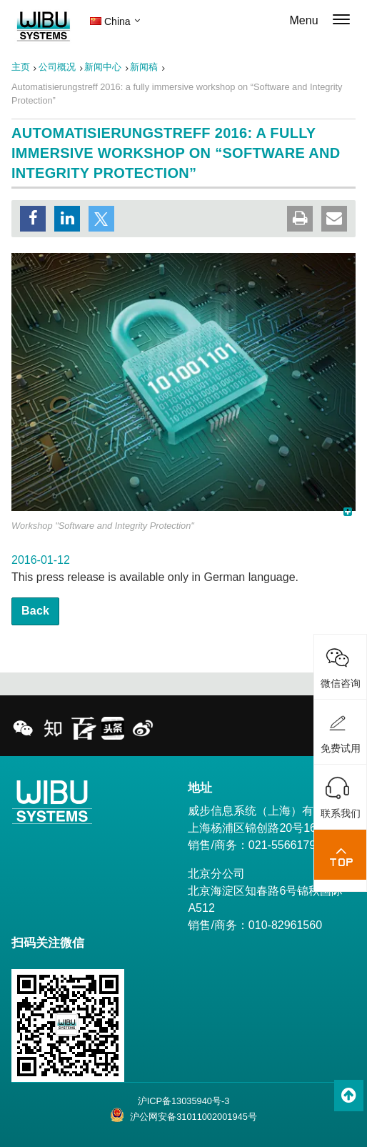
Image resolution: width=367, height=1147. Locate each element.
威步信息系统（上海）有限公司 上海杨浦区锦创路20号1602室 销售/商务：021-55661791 (268, 828)
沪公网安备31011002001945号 (183, 1115)
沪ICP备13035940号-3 (184, 1101)
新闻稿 (144, 66)
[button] (33, 219)
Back (35, 611)
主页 (20, 66)
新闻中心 (102, 66)
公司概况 (57, 66)
